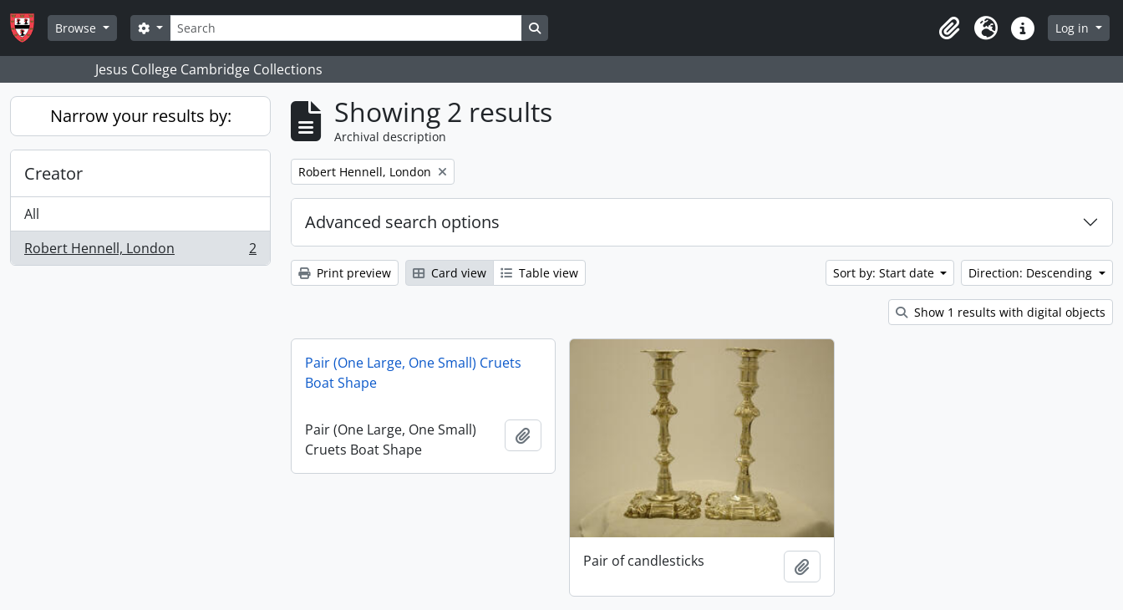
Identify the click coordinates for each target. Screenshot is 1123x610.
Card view (449, 273)
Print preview (344, 273)
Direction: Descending (1031, 273)
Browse (77, 28)
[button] (949, 28)
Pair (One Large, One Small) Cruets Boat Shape (413, 372)
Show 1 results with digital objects (1000, 312)
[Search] (346, 28)
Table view (539, 273)
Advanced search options (402, 222)
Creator (53, 173)
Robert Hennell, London (140, 251)
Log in (1073, 28)
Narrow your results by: (140, 115)
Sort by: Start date (885, 273)
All (31, 214)
